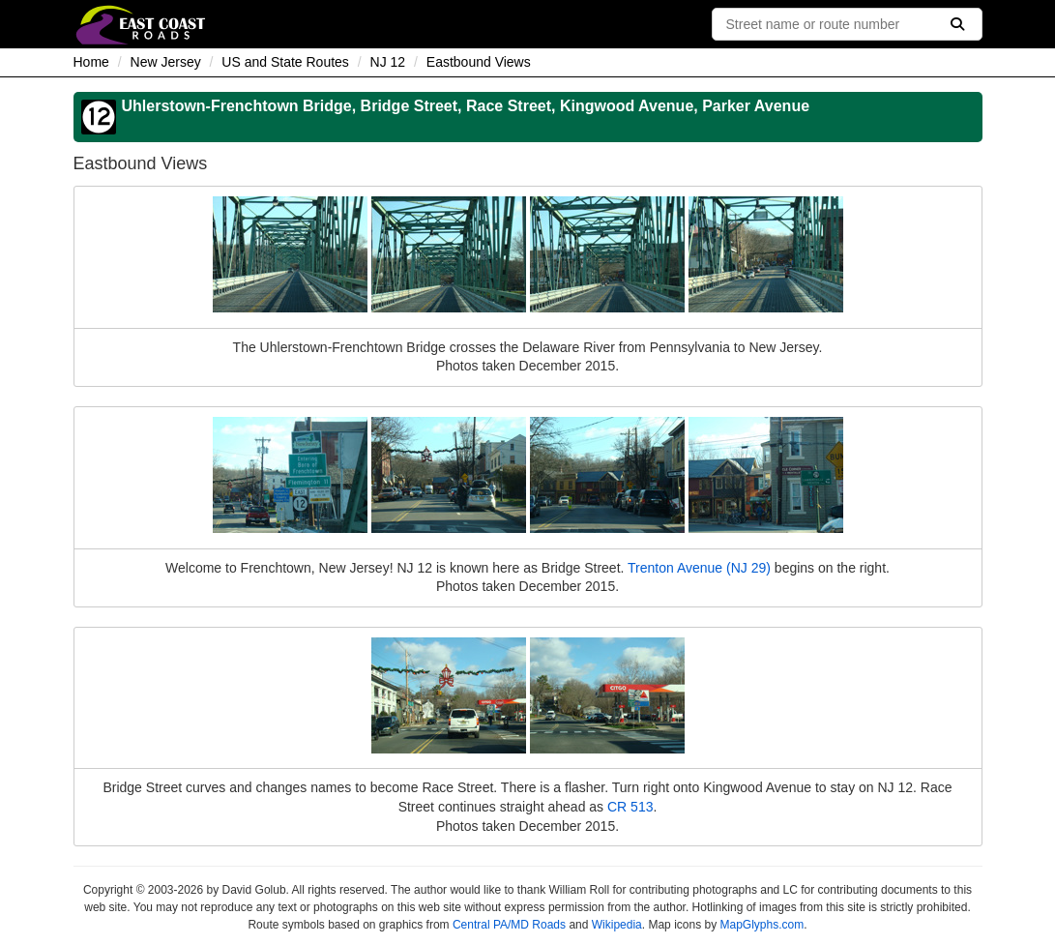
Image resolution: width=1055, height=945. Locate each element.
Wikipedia (617, 924)
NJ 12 (388, 62)
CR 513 (630, 806)
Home (91, 62)
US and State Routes (285, 62)
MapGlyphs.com (761, 924)
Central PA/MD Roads (509, 924)
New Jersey (166, 62)
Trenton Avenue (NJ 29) (699, 568)
